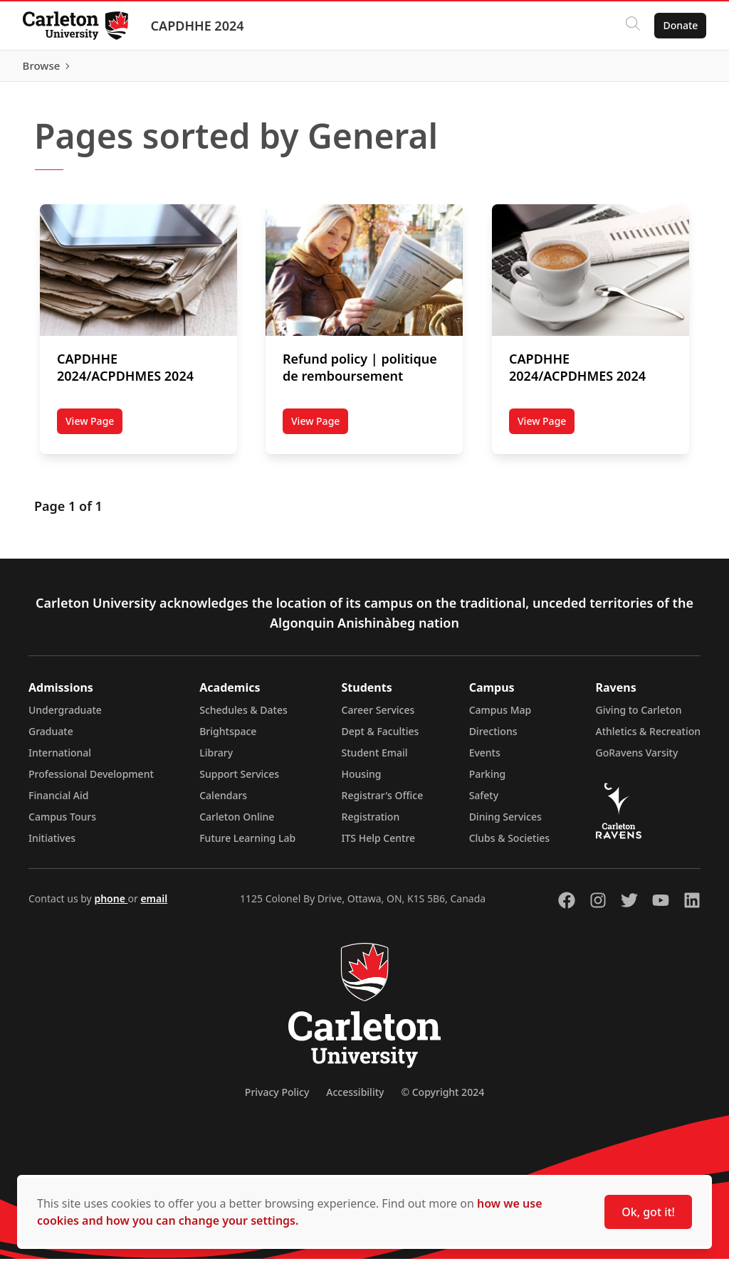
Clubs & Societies (509, 845)
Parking (487, 781)
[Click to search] (633, 25)
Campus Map (500, 717)
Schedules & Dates (243, 717)
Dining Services (505, 823)
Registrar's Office (383, 802)
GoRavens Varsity (637, 759)
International (59, 759)
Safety (484, 802)
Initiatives (51, 845)
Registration (371, 823)
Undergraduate (65, 717)
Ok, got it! (648, 1212)
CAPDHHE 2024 (197, 25)
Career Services (378, 717)
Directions (493, 738)
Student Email (375, 759)
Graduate (50, 738)
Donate (680, 25)
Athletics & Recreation (648, 738)
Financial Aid (58, 802)
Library (216, 759)
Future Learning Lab (247, 845)
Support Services (239, 781)
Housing (362, 781)
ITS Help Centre (379, 845)
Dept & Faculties (380, 738)
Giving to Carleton (639, 717)
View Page (93, 431)
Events (484, 759)
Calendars (223, 802)
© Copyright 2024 (442, 1099)
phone (110, 905)
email (153, 905)
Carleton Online (236, 823)
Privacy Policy (277, 1099)
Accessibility (355, 1099)
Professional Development (91, 781)
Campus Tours (62, 823)
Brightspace (227, 738)
